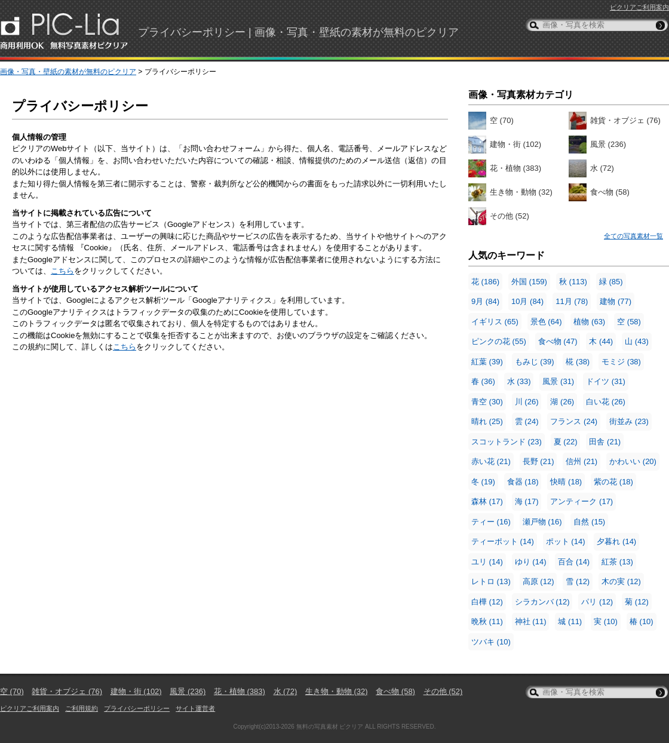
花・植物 (515, 168)
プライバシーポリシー (137, 708)
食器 (523, 481)
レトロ (491, 581)
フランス (573, 421)
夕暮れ (616, 541)
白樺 (487, 601)
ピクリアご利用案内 (639, 7)
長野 (538, 461)
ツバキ (491, 641)
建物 (615, 301)
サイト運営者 (195, 708)
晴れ (487, 421)
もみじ (534, 361)
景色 (546, 321)
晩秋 (487, 621)
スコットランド (506, 441)
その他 (509, 215)
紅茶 (617, 561)
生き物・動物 (521, 192)
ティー (491, 521)
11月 (572, 301)
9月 (485, 301)
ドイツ (605, 381)
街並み (629, 421)
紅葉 (487, 361)
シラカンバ (542, 601)
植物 (589, 321)
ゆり (531, 561)
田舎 (605, 441)
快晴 (566, 481)
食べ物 (610, 192)
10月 (527, 301)
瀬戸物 (542, 521)
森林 (487, 501)
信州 (581, 461)
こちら (62, 270)
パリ (597, 601)
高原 (538, 581)
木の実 (621, 581)
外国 (529, 281)
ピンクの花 (498, 341)
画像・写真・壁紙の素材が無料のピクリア (68, 71)
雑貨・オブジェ (625, 120)
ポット (565, 541)
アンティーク (581, 501)
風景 (608, 144)
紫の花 (613, 481)
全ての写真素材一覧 (633, 236)
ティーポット (502, 541)
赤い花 (491, 461)
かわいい (632, 461)
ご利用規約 (81, 708)
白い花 (605, 401)
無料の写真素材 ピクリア (330, 726)
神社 (531, 621)
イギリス (494, 321)
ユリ (487, 561)
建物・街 (515, 144)
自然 (589, 521)
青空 (487, 401)
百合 (574, 561)
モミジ (621, 361)
